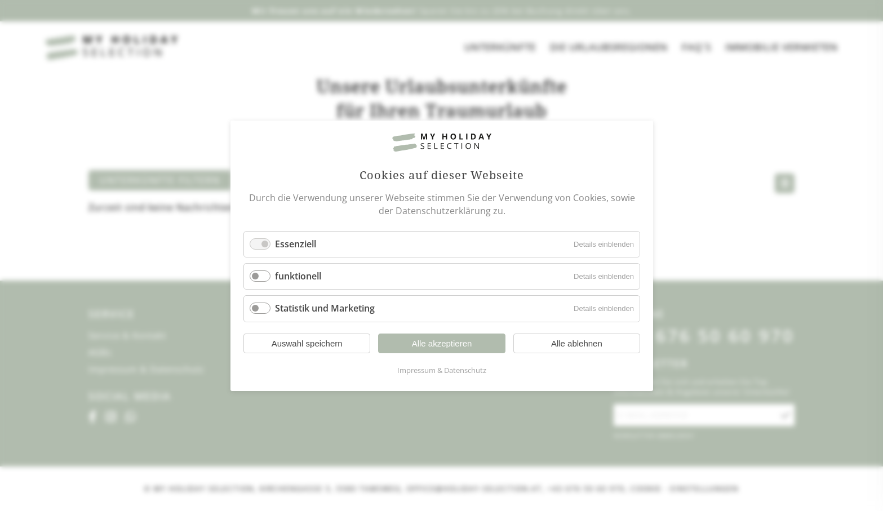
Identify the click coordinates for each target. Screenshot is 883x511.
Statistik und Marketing (325, 308)
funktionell (298, 276)
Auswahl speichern (306, 343)
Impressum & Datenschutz (441, 370)
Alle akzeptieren (441, 343)
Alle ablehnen (576, 343)
